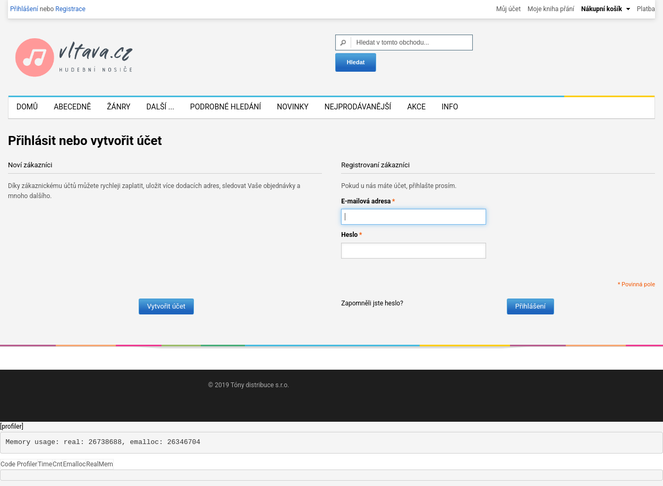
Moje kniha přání (551, 9)
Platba (646, 9)
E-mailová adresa (365, 202)
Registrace (70, 9)
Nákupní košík (601, 9)
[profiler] (11, 426)
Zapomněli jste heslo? (372, 303)
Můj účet (508, 9)
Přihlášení (24, 9)
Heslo (349, 235)
